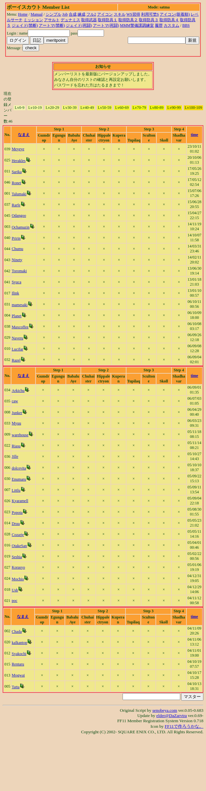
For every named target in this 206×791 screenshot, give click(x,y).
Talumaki (19, 194)
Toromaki (19, 271)
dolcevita (19, 468)
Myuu (16, 423)
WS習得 (133, 14)
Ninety (17, 260)
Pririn (16, 238)
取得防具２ (128, 20)
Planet (17, 316)
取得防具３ (148, 20)
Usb (15, 590)
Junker (17, 412)
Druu (16, 523)
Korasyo (18, 567)
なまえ (24, 134)
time (194, 134)
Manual (37, 14)
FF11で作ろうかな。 (184, 726)
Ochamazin (21, 227)
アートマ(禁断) (52, 25)
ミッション (33, 20)
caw (15, 401)
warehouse (20, 435)
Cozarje (18, 534)
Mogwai (18, 675)
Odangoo (19, 215)
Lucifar (17, 349)
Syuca (16, 282)
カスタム (171, 25)
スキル (119, 14)
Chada (17, 631)
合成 (73, 14)
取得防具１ (107, 20)
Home (22, 14)
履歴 (159, 25)
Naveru (17, 338)
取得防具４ (169, 20)
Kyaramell (20, 501)
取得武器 (89, 20)
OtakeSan (19, 546)
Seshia (17, 557)
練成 (81, 14)
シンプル (53, 14)
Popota (17, 512)
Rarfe (16, 205)
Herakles (19, 160)
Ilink (15, 293)
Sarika (17, 172)
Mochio (18, 579)
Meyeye (18, 149)
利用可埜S (150, 14)
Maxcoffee (20, 327)
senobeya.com (164, 710)
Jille (15, 456)
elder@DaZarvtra (171, 715)
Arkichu (18, 390)
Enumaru (19, 479)
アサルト (52, 20)
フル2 (91, 14)
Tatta (16, 687)
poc (14, 600)
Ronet (16, 183)
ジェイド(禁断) (25, 25)
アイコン (105, 14)
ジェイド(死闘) (79, 25)
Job (65, 14)
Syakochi (19, 653)
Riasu (16, 446)
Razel (16, 360)
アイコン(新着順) (175, 14)
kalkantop (19, 642)
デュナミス (70, 20)
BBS (186, 25)
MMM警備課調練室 (137, 25)
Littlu (16, 490)
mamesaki (20, 305)
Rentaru (18, 664)
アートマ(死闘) (106, 25)
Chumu (17, 248)
